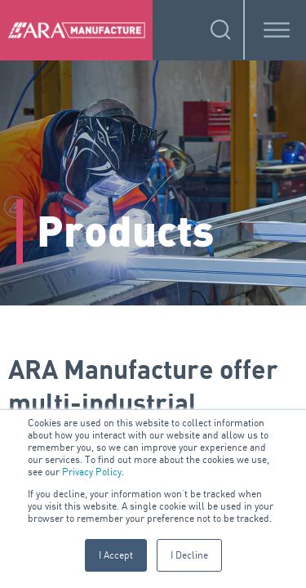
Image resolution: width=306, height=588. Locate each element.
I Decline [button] (189, 555)
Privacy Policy (92, 472)
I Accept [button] (116, 555)
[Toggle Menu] (277, 30)
